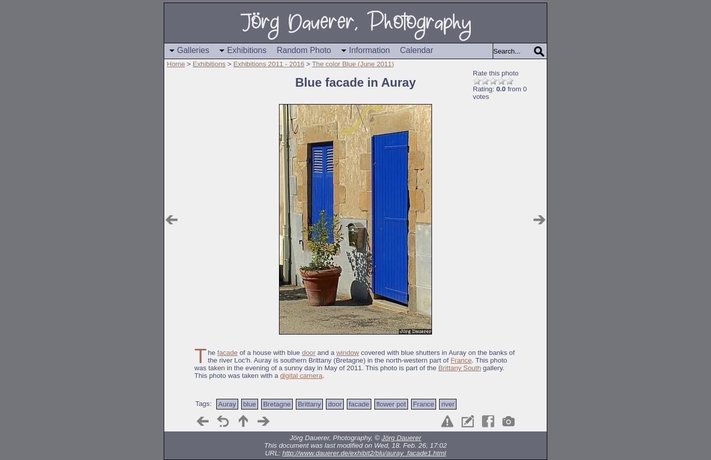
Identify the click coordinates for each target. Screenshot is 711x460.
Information (369, 50)
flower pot (391, 404)
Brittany (309, 404)
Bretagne (277, 404)
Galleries (193, 50)
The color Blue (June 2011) (353, 64)
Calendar (416, 50)
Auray (227, 404)
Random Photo (304, 50)
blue (249, 404)
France (460, 360)
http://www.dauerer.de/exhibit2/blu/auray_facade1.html (364, 453)
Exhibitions (246, 50)
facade (227, 352)
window (347, 352)
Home (176, 64)
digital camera (301, 375)
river (447, 404)
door (309, 352)
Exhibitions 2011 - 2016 (268, 64)
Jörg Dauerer (401, 438)
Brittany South (459, 368)
